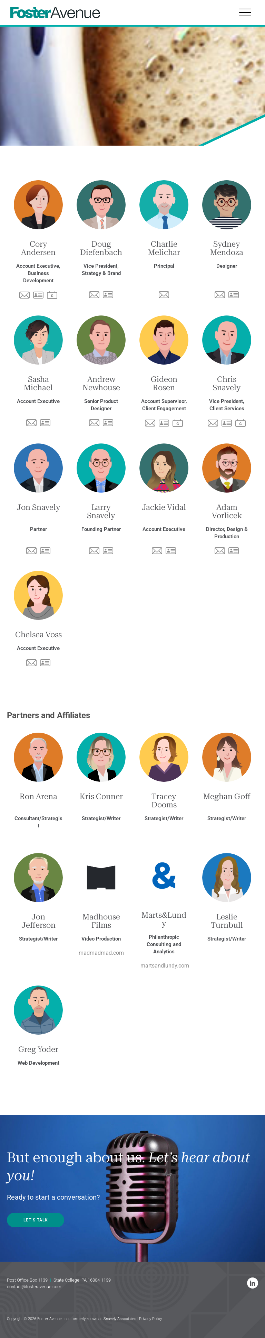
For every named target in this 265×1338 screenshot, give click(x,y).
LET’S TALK (36, 1220)
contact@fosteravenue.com (34, 1286)
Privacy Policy (150, 1319)
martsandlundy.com (164, 965)
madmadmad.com (101, 953)
